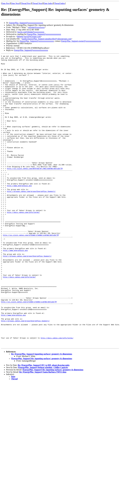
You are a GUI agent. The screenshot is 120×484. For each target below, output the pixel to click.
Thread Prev (26, 3)
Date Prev (6, 3)
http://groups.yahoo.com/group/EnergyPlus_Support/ (31, 219)
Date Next (15, 3)
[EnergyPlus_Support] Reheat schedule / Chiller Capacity (43, 426)
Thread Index (59, 3)
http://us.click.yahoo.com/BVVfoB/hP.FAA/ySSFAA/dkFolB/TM (35, 191)
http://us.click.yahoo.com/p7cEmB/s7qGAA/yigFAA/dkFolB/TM (31, 271)
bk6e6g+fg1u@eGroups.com (29, 36)
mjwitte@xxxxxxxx (36, 27)
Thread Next (37, 3)
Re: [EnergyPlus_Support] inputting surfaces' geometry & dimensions (41, 412)
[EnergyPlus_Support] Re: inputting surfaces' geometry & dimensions (41, 417)
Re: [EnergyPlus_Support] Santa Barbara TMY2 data (42, 430)
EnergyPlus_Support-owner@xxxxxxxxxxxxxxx (81, 41)
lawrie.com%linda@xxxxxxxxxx (30, 32)
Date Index (48, 3)
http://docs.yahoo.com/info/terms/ (23, 244)
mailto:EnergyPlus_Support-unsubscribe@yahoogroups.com (46, 39)
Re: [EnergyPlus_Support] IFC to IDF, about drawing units (44, 423)
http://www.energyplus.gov (19, 212)
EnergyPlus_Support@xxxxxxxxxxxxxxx (26, 23)
